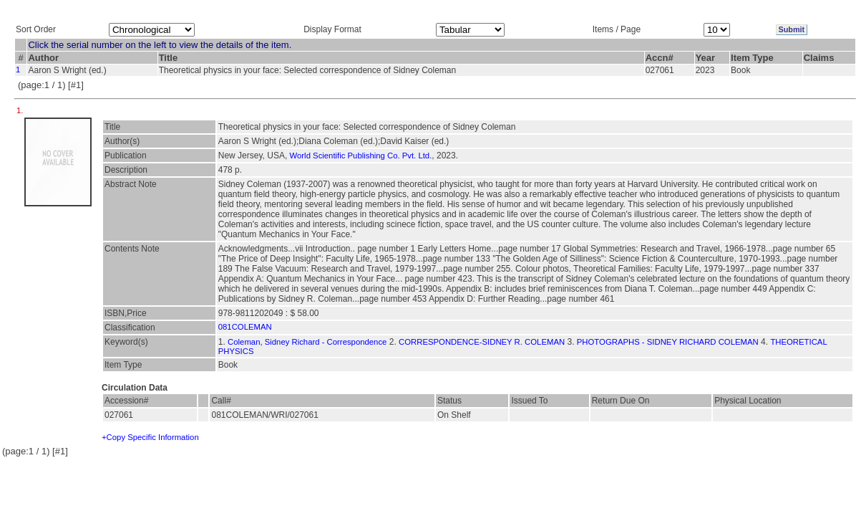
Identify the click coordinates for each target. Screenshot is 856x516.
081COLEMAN (245, 326)
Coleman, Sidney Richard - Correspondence (307, 342)
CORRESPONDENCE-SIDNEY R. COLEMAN (482, 342)
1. (21, 110)
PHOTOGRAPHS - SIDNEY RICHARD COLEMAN (668, 342)
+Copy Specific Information (150, 437)
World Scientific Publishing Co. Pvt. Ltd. (361, 155)
